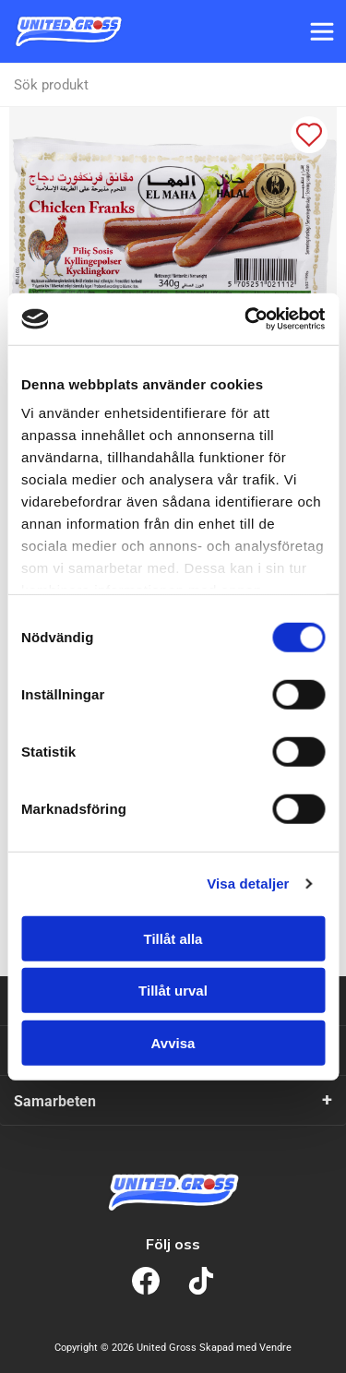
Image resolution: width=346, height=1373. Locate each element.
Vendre (275, 1348)
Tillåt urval (173, 990)
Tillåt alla (173, 938)
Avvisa (173, 1042)
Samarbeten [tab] (55, 1101)
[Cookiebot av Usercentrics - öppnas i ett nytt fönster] (246, 319)
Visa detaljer (248, 883)
